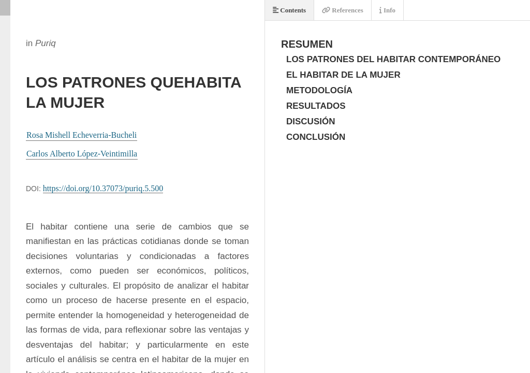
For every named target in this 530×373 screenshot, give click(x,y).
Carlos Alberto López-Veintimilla (81, 153)
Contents (289, 10)
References (342, 10)
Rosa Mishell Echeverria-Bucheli (81, 135)
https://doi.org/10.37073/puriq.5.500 (103, 188)
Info (387, 10)
